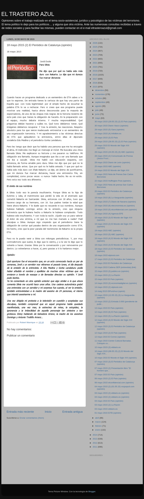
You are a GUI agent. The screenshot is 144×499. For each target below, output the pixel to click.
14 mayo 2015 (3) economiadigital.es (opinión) (116, 283)
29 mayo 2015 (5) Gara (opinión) (109, 129)
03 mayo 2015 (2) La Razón (107, 405)
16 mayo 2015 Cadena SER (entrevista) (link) (115, 267)
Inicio (48, 411)
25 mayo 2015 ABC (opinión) (108, 166)
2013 (95, 439)
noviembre (100, 94)
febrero (98, 426)
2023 (95, 55)
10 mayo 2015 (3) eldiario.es (108, 347)
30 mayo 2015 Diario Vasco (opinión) (111, 126)
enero (98, 430)
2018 (95, 75)
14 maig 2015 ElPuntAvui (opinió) (110, 291)
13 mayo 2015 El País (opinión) (109, 308)
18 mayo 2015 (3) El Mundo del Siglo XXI (113, 245)
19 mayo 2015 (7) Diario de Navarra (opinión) (115, 202)
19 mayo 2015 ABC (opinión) (108, 230)
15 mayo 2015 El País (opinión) (109, 279)
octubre (99, 98)
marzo (98, 422)
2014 (95, 435)
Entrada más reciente (20, 411)
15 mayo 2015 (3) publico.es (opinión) (112, 271)
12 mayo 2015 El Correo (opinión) (110, 337)
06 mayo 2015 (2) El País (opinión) (110, 378)
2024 (95, 51)
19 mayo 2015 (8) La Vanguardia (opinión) (114, 197)
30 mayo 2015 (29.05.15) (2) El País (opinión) (115, 121)
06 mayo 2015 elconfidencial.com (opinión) (114, 382)
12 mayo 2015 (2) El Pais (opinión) (110, 333)
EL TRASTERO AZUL (27, 14)
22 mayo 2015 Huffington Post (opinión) (113, 181)
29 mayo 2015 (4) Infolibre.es (108, 133)
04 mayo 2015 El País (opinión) (109, 401)
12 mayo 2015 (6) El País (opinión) (110, 312)
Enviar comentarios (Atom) (32, 418)
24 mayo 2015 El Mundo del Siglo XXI (112, 170)
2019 (95, 71)
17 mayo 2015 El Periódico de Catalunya (113, 263)
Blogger (91, 491)
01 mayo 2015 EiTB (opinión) (108, 413)
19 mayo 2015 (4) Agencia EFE (109, 214)
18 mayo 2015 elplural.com (107, 255)
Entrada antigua (72, 411)
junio (97, 114)
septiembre (100, 102)
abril (97, 418)
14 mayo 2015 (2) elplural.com (108, 287)
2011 (95, 447)
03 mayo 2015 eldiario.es (106, 409)
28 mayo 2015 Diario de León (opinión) (112, 162)
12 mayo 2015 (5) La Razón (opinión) (112, 316)
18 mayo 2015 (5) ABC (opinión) (109, 234)
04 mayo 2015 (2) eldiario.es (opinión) (112, 393)
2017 (95, 79)
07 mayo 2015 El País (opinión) (109, 374)
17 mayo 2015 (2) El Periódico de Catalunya (115, 259)
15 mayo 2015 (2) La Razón (107, 275)
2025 (95, 47)
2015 (95, 87)
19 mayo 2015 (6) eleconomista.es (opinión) (115, 206)
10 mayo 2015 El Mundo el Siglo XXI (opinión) (116, 358)
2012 (95, 443)
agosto (98, 106)
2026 (95, 43)
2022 (95, 59)
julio (97, 110)
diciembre (100, 90)
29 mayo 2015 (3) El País (106, 137)
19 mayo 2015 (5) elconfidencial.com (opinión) (116, 209)
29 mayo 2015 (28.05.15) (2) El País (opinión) (115, 141)
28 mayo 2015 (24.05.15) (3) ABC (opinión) (114, 152)
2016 (95, 83)
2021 (95, 63)
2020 (95, 67)
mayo (98, 118)
